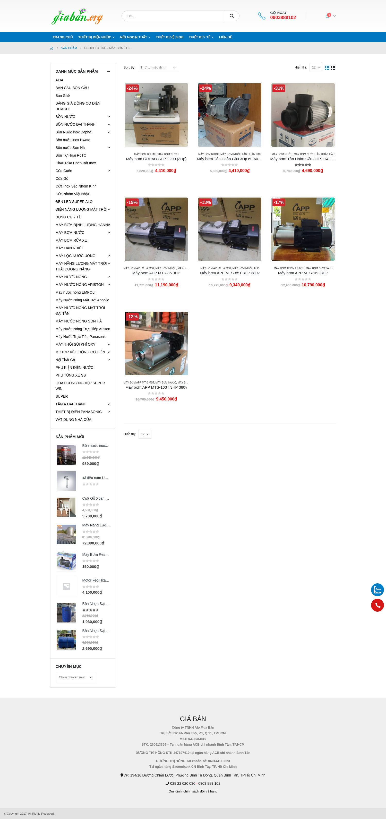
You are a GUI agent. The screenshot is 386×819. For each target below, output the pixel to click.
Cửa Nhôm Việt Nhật (72, 194)
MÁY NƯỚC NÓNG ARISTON (80, 285)
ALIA (59, 80)
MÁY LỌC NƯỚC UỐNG (76, 256)
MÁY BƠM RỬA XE (71, 240)
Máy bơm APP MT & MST (139, 268)
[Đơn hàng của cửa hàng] (158, 67)
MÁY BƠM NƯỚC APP (246, 268)
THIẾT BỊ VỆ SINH (169, 37)
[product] (156, 115)
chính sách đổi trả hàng (200, 791)
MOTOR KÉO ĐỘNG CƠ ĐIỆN (80, 352)
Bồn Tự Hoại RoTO (71, 155)
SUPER (62, 396)
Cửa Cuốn (64, 171)
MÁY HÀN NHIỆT (69, 248)
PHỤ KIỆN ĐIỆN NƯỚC (74, 367)
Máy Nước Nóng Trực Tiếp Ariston (83, 329)
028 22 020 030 (182, 783)
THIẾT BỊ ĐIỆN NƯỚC (94, 37)
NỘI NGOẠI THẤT (133, 37)
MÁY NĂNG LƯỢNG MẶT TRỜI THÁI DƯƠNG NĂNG (81, 266)
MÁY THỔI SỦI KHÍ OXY (76, 344)
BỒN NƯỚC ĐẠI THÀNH (76, 124)
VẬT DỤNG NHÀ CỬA (73, 419)
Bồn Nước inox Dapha (73, 132)
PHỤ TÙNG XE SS (71, 375)
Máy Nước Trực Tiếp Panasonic (81, 337)
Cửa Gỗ (62, 178)
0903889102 (283, 18)
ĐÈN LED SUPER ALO (74, 202)
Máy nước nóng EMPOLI (76, 292)
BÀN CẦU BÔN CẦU (72, 88)
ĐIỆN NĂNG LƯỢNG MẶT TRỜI (81, 209)
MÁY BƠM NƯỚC (168, 154)
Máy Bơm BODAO (145, 154)
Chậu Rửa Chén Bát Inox (76, 163)
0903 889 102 (209, 783)
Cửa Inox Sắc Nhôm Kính (76, 186)
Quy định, (176, 791)
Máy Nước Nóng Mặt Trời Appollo (82, 300)
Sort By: (129, 67)
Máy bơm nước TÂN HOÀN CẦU (240, 154)
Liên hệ (225, 37)
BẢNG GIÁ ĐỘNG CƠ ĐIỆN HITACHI (78, 106)
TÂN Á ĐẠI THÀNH (71, 404)
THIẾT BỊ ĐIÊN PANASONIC (79, 412)
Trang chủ (63, 37)
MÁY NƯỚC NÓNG (71, 277)
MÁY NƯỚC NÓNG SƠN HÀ (79, 321)
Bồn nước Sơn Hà (70, 148)
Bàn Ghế (63, 95)
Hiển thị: (301, 67)
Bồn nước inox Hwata (73, 140)
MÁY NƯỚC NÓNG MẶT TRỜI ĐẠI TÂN (80, 310)
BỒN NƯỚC (65, 117)
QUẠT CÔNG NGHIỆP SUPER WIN (80, 386)
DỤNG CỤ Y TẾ (68, 217)
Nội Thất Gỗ (65, 360)
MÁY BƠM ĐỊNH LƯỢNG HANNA (83, 225)
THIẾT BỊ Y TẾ (199, 37)
